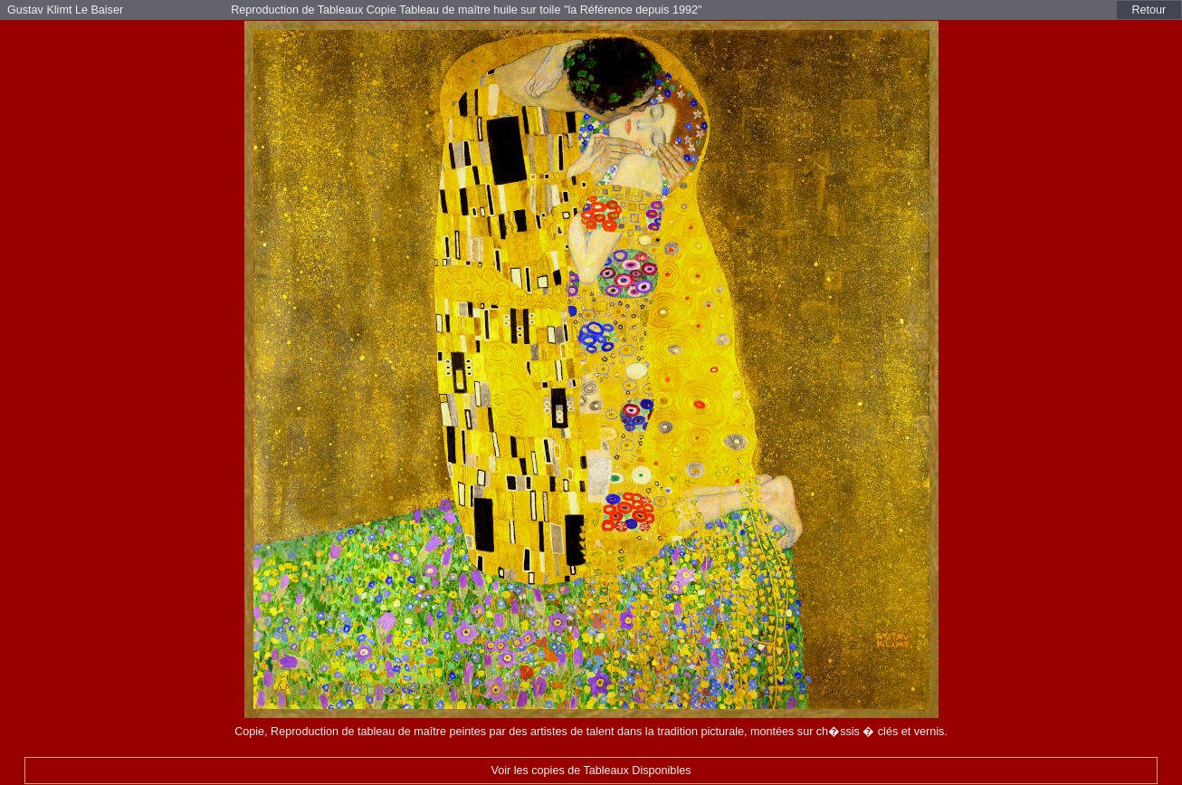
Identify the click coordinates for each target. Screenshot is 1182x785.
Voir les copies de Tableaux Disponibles (591, 770)
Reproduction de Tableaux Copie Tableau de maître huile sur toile (397, 10)
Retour (1149, 10)
